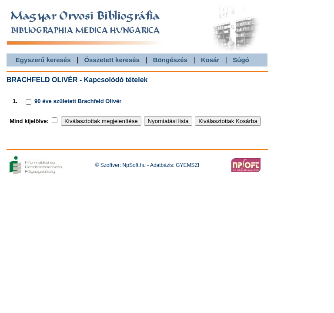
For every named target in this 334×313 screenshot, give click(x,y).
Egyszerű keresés (43, 59)
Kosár (210, 59)
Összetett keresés (112, 59)
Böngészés (170, 59)
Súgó (241, 59)
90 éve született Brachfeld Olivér (77, 101)
